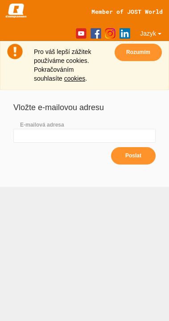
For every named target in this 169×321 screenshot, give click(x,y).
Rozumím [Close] (138, 52)
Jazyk (150, 33)
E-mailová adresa (42, 125)
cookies (74, 78)
